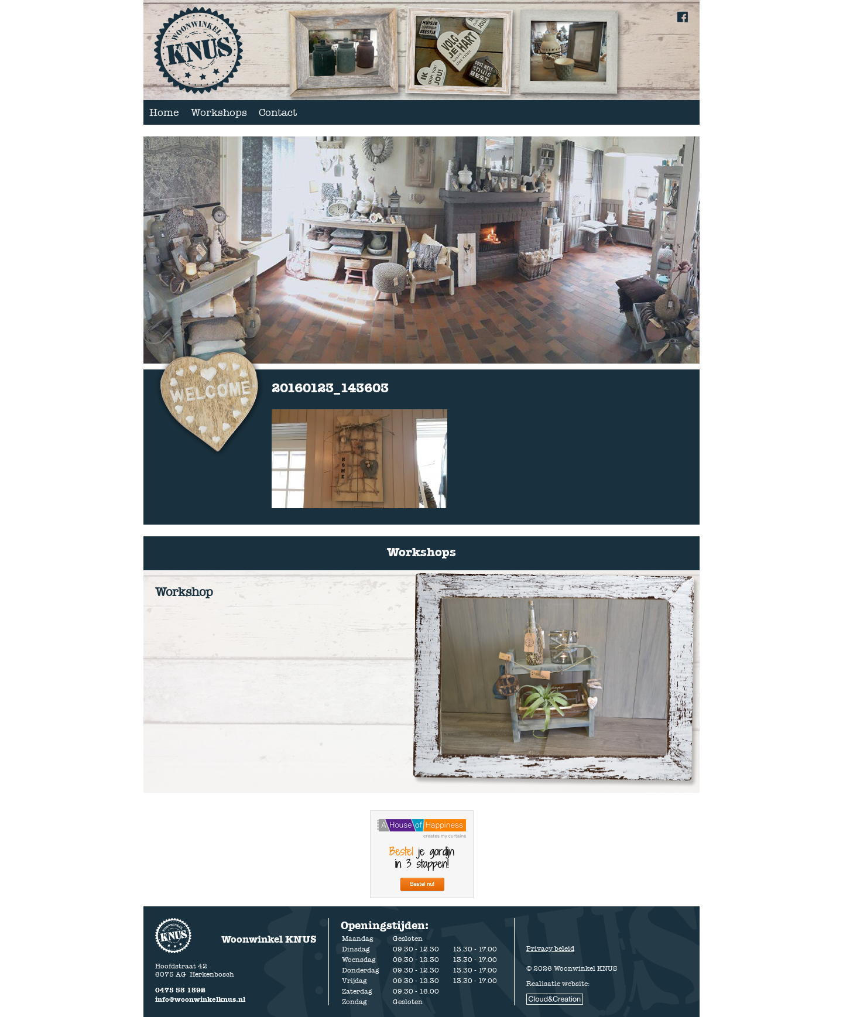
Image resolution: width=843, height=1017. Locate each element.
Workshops (219, 112)
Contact (278, 112)
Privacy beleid (550, 948)
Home (164, 112)
